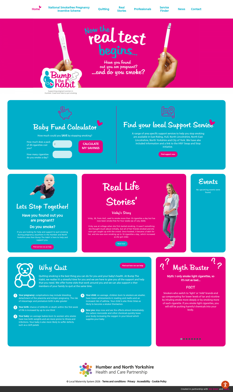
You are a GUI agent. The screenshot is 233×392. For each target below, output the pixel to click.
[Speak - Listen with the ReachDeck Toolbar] (225, 385)
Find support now (168, 154)
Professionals (142, 9)
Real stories (121, 9)
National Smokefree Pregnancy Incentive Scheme (69, 9)
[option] (191, 294)
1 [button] (181, 339)
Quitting (103, 9)
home (36, 9)
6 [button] (195, 339)
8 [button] (200, 339)
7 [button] (197, 339)
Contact (196, 9)
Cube (226, 389)
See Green (214, 389)
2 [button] (184, 339)
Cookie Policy (159, 381)
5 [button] (192, 339)
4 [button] (189, 339)
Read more (121, 244)
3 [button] (187, 339)
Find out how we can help (42, 247)
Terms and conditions (114, 381)
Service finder (164, 9)
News (181, 9)
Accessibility (143, 381)
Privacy (131, 381)
